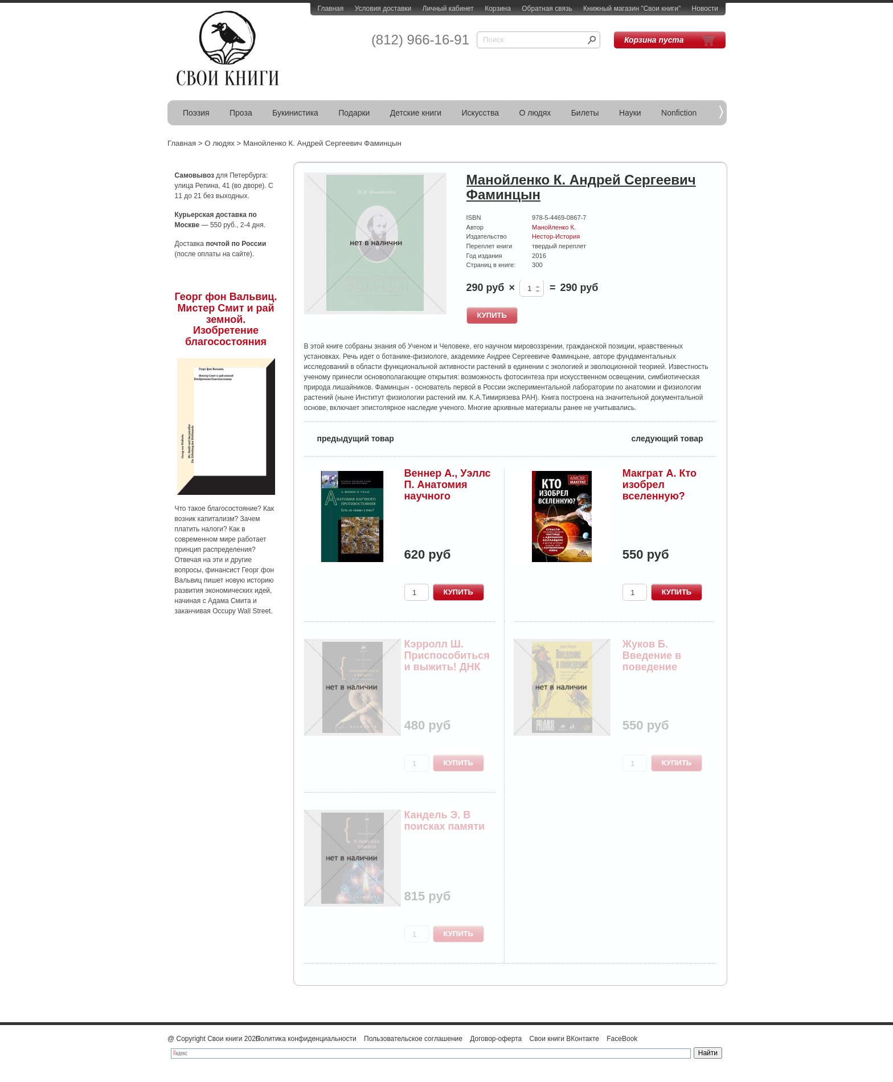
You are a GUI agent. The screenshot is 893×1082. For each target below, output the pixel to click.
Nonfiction (679, 112)
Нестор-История (556, 236)
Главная (331, 9)
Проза (241, 112)
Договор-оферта (496, 1039)
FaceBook (622, 1039)
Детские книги (415, 112)
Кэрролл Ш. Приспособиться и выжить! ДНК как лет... (447, 660)
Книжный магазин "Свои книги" (632, 9)
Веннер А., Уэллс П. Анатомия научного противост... (447, 490)
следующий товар (674, 437)
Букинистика (295, 112)
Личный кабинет (448, 9)
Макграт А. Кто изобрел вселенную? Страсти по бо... (662, 490)
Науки (630, 112)
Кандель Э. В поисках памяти (444, 820)
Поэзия (196, 112)
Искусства (480, 112)
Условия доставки (383, 9)
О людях (535, 112)
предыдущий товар (349, 437)
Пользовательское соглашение (413, 1039)
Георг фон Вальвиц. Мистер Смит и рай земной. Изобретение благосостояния (226, 319)
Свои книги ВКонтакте (564, 1039)
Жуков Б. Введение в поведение (651, 655)
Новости (705, 9)
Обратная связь (547, 9)
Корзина (498, 9)
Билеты (585, 112)
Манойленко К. (554, 227)
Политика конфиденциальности (306, 1039)
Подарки (354, 112)
